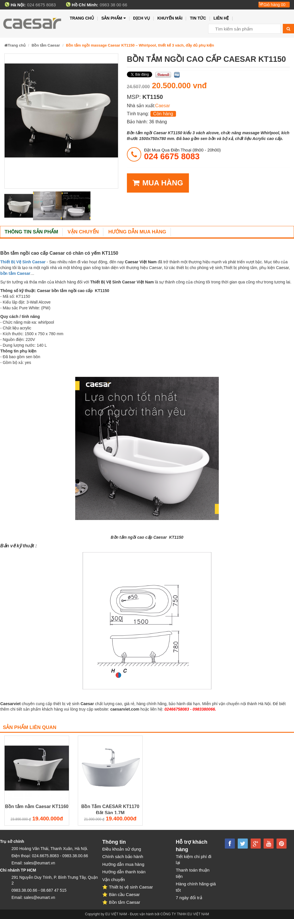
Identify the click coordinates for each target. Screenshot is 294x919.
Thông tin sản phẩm (31, 232)
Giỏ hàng (274, 4)
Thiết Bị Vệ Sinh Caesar (23, 262)
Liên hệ (221, 18)
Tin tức (198, 18)
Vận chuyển (83, 232)
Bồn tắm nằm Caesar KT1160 (37, 806)
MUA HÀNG (158, 183)
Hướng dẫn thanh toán (123, 871)
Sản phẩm (113, 18)
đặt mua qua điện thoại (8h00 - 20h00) (182, 154)
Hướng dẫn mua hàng (137, 232)
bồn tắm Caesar (15, 273)
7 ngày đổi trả (189, 897)
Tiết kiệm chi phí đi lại (193, 859)
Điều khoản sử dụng (121, 849)
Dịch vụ (141, 18)
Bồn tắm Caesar (46, 45)
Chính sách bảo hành (122, 856)
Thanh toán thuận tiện (192, 873)
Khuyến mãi (169, 18)
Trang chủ (82, 18)
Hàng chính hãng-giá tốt (196, 886)
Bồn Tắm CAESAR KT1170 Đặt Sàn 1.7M (110, 809)
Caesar (162, 105)
